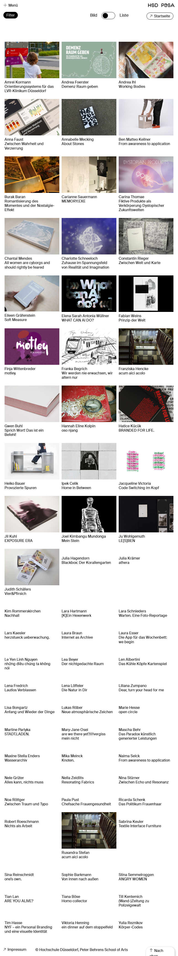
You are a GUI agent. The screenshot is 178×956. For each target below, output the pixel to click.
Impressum (14, 949)
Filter (10, 15)
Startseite (160, 16)
